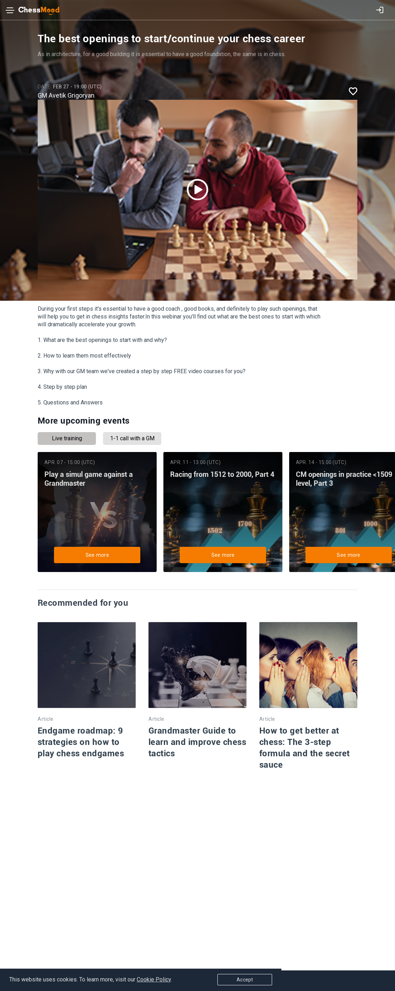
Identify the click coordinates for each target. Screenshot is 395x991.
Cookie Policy (155, 981)
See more (103, 553)
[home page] (35, 11)
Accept (357, 981)
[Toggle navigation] (10, 11)
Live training (67, 438)
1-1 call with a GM (132, 438)
